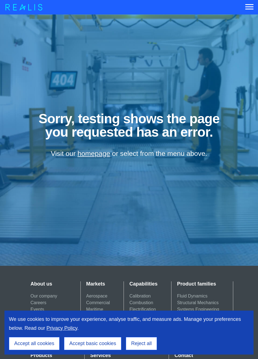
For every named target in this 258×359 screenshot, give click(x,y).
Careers (38, 302)
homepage (94, 153)
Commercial (98, 302)
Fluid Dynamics (192, 296)
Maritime (94, 309)
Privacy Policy (61, 328)
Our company (44, 296)
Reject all (141, 343)
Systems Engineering (198, 309)
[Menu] (249, 7)
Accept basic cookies (92, 343)
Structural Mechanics (197, 302)
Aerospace (97, 296)
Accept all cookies (34, 343)
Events (37, 309)
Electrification (142, 309)
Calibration (140, 296)
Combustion (141, 302)
